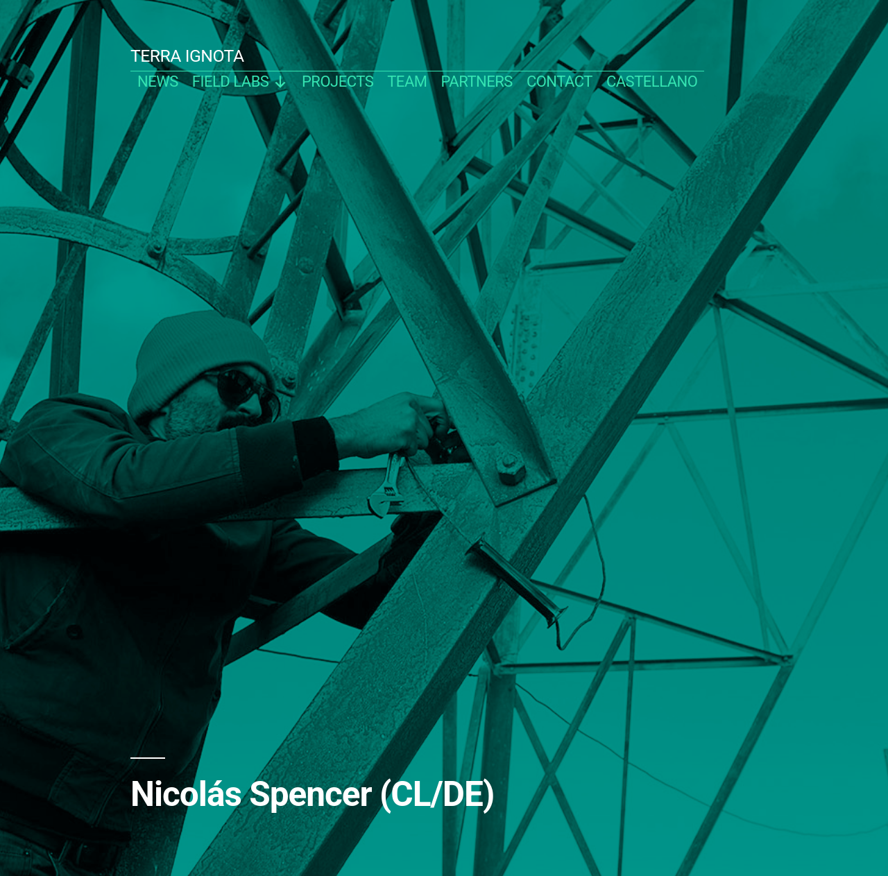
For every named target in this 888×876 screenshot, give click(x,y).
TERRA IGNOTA (187, 56)
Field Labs (240, 81)
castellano (652, 81)
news (157, 81)
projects (337, 81)
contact (559, 81)
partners (476, 81)
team (407, 81)
